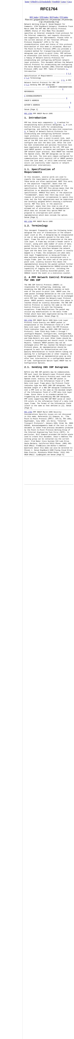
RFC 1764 (28, 113)
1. (67, 69)
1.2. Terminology (36, 228)
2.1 (27, 84)
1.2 (27, 78)
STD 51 (58, 423)
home (27, 2)
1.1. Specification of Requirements (39, 172)
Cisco (69, 2)
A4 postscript (55, 19)
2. (64, 80)
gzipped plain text (41, 19)
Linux (63, 2)
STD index (44, 17)
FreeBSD (56, 2)
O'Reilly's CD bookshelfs (41, 2)
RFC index (34, 17)
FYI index (64, 17)
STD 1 (47, 42)
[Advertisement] (11, 518)
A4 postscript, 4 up (51, 22)
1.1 (69, 73)
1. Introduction (35, 118)
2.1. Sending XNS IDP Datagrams (46, 371)
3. (25, 132)
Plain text (29, 19)
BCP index (54, 17)
